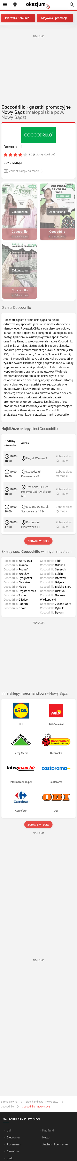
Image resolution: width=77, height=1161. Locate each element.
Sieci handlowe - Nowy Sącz (42, 1101)
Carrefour (13, 1151)
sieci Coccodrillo (29, 429)
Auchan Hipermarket (55, 1144)
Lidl (9, 1130)
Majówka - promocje (54, 18)
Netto (45, 1137)
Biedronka (13, 1137)
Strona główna (9, 1101)
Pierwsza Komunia (17, 18)
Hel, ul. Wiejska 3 (36, 458)
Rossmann (14, 1144)
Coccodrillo (7, 1106)
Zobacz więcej (38, 541)
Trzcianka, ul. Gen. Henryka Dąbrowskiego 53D (36, 491)
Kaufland (48, 1130)
